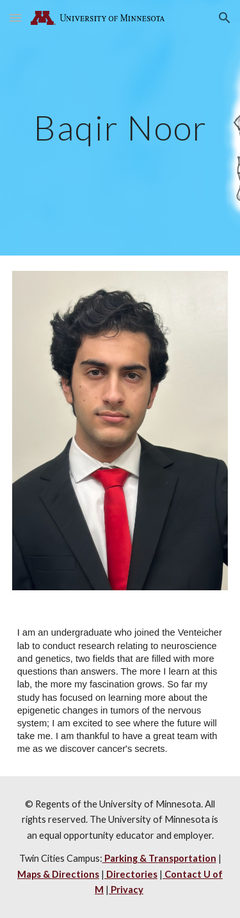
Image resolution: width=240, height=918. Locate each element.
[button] (15, 17)
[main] (120, 127)
